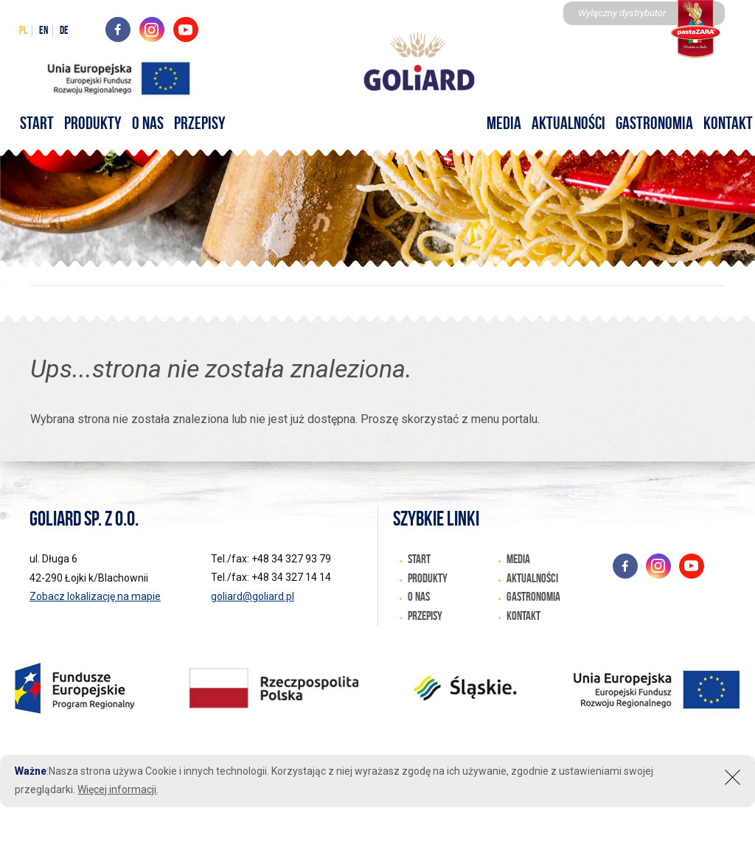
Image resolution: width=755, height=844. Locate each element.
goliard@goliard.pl (252, 596)
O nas (148, 123)
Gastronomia (654, 123)
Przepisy (200, 123)
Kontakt (523, 616)
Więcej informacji (116, 789)
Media (504, 123)
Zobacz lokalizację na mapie (95, 596)
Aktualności (568, 123)
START (37, 123)
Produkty (93, 123)
